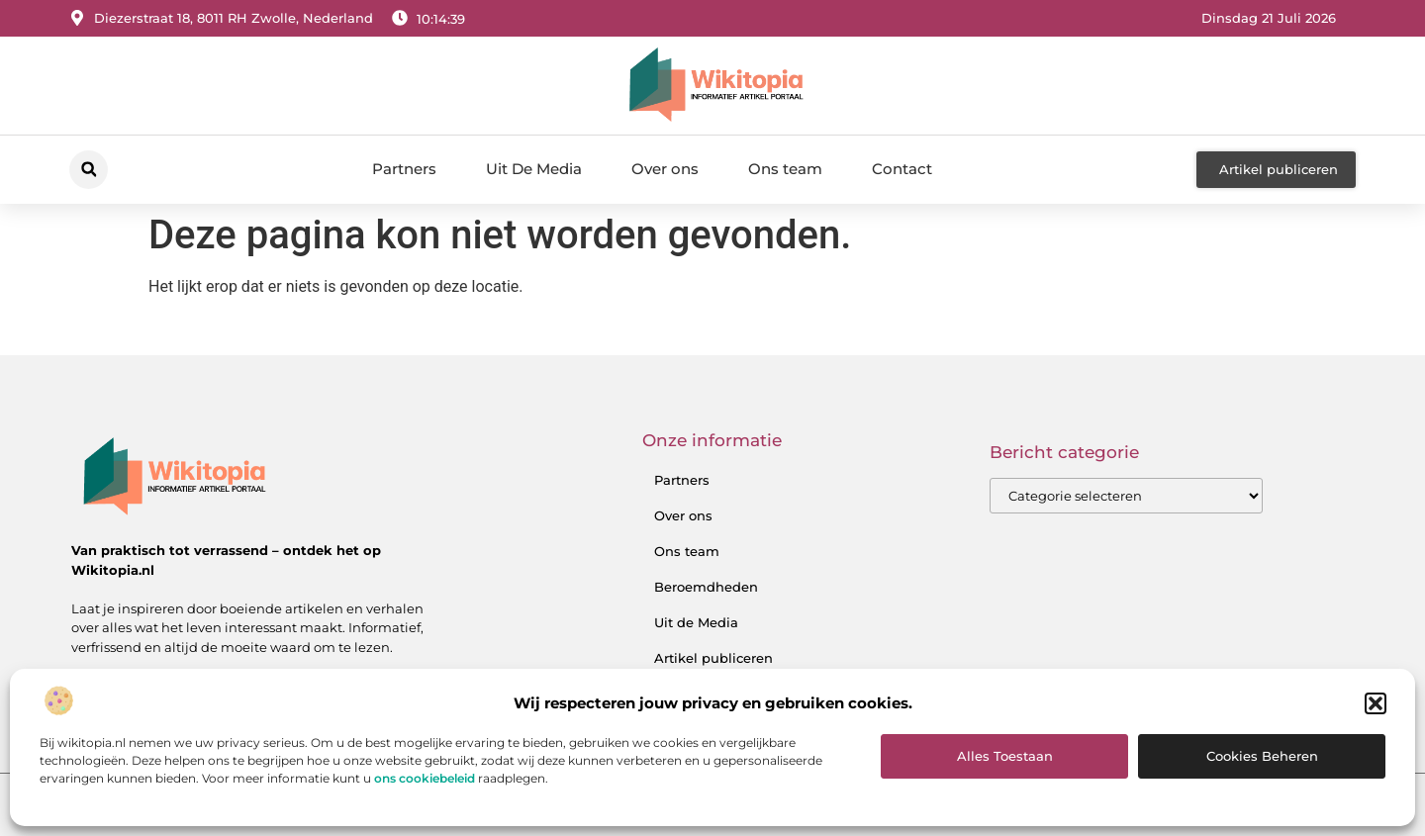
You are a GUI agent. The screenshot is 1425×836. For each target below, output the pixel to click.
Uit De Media (534, 168)
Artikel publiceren (713, 658)
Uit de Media (696, 622)
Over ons (665, 168)
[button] (1375, 703)
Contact (902, 168)
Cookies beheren (1262, 756)
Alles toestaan (1005, 756)
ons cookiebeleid (424, 778)
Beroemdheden (706, 587)
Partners (404, 168)
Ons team (785, 168)
